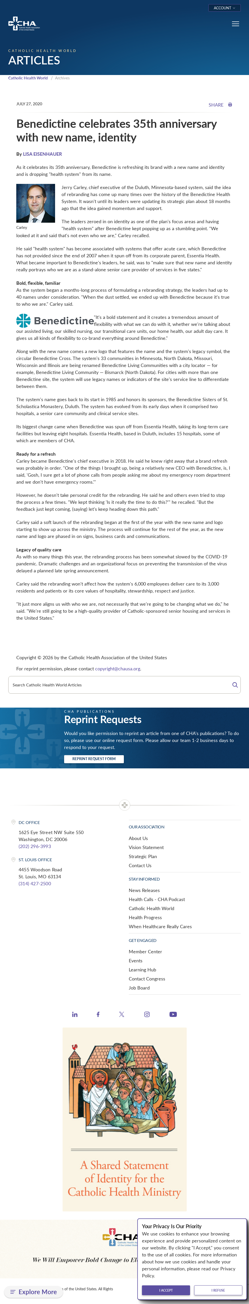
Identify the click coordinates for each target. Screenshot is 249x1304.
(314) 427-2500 (35, 883)
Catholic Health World (28, 77)
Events (135, 960)
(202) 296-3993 (35, 846)
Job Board (139, 988)
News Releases (144, 890)
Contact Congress (147, 979)
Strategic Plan (143, 856)
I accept (166, 1290)
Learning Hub (142, 969)
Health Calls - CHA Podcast (157, 899)
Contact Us (140, 865)
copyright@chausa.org (117, 668)
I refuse (218, 1290)
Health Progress (145, 917)
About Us (138, 838)
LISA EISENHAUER (42, 154)
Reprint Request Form (94, 758)
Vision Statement (146, 847)
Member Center (145, 951)
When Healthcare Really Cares (160, 926)
